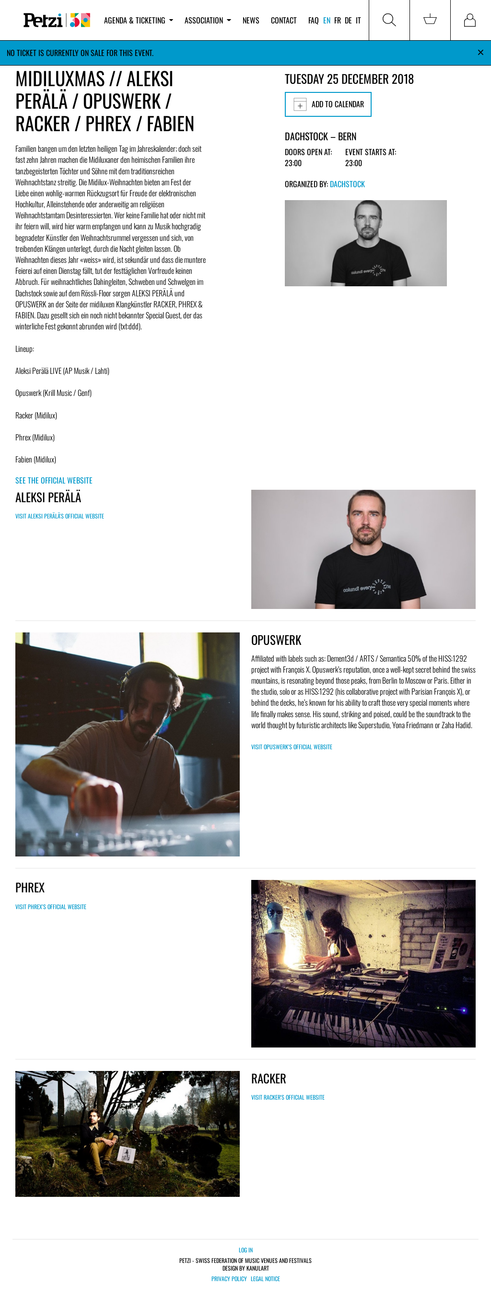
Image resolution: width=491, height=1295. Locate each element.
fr (337, 20)
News (251, 20)
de (348, 20)
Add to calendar (328, 104)
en (326, 20)
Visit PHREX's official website (50, 906)
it (358, 20)
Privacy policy (229, 1279)
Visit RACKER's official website (288, 1097)
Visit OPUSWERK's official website (291, 747)
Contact (284, 20)
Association (208, 20)
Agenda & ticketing (138, 20)
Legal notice (265, 1279)
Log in (246, 1250)
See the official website (54, 480)
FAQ (313, 20)
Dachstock (347, 184)
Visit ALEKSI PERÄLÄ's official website (59, 516)
